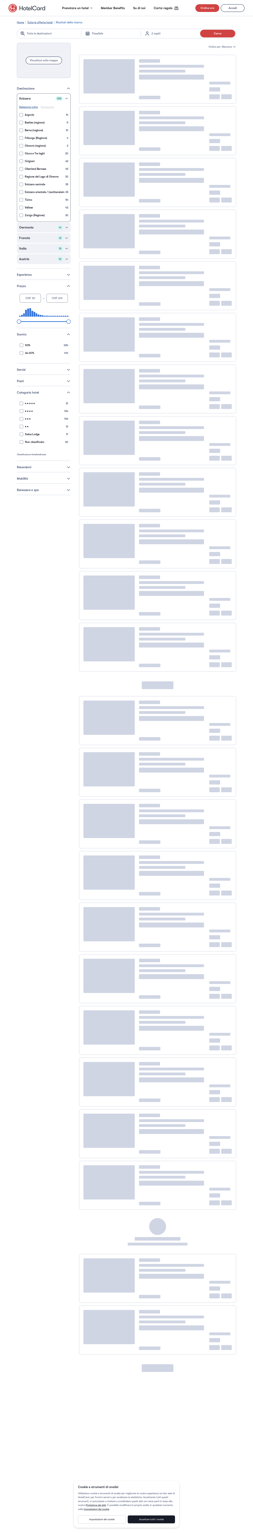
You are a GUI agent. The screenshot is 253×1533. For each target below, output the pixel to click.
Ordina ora (207, 8)
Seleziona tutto (28, 107)
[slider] (19, 321)
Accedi (233, 8)
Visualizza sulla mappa (44, 60)
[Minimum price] (30, 298)
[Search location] (52, 33)
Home (20, 22)
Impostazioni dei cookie (96, 1509)
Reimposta (47, 107)
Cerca (217, 33)
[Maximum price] (57, 298)
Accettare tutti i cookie (151, 1519)
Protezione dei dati (96, 1505)
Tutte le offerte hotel (40, 22)
